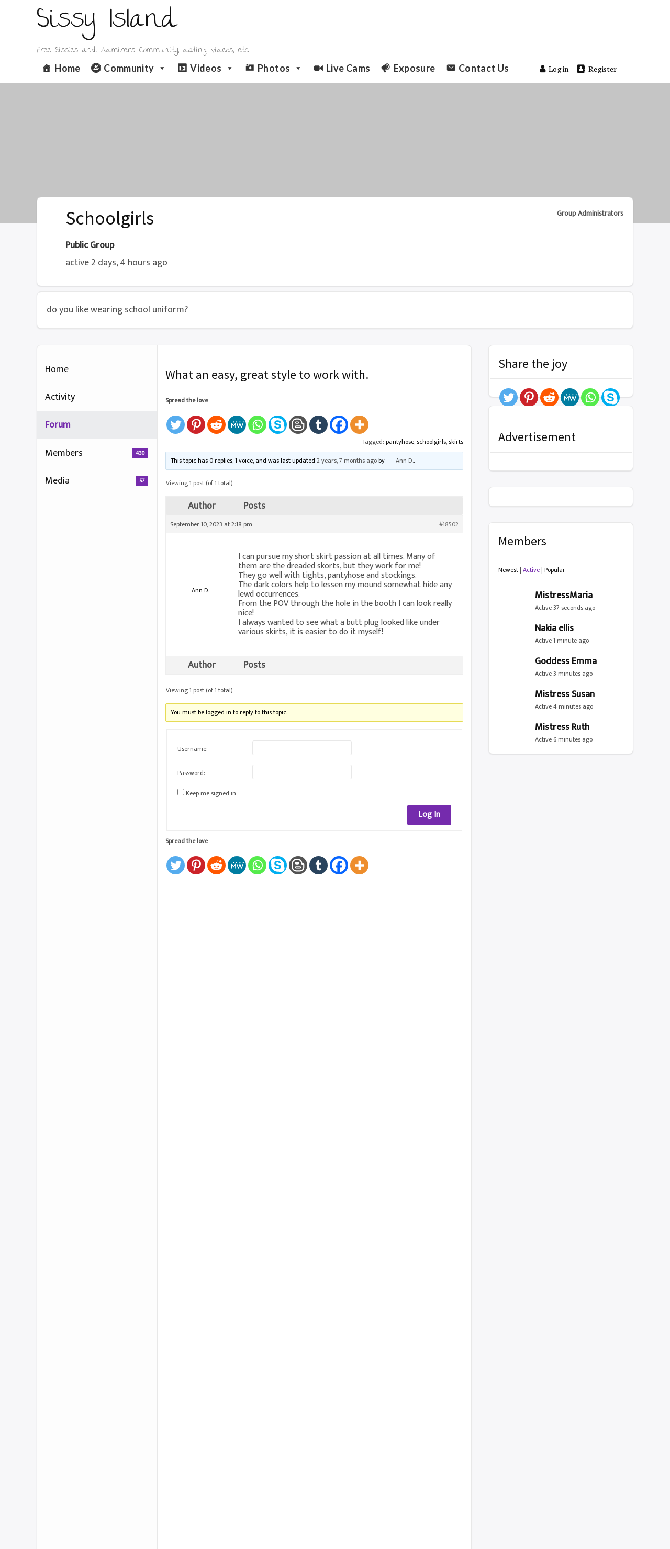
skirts (456, 441)
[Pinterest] (196, 420)
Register (597, 68)
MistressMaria (564, 595)
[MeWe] (237, 420)
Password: (191, 773)
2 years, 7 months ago (347, 460)
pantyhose (400, 441)
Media (96, 481)
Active (531, 570)
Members (96, 453)
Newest (508, 570)
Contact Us (484, 68)
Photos (280, 68)
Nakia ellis (554, 628)
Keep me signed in (211, 793)
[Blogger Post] (298, 420)
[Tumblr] (318, 420)
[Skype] (278, 420)
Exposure (415, 68)
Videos (212, 68)
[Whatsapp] (257, 420)
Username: (192, 749)
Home (67, 68)
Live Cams (348, 68)
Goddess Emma (566, 661)
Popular (554, 570)
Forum (58, 425)
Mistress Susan (565, 694)
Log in (554, 68)
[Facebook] (339, 420)
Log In (429, 814)
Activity (60, 397)
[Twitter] (175, 420)
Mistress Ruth (562, 727)
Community (135, 68)
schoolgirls (431, 441)
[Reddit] (216, 420)
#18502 (449, 524)
